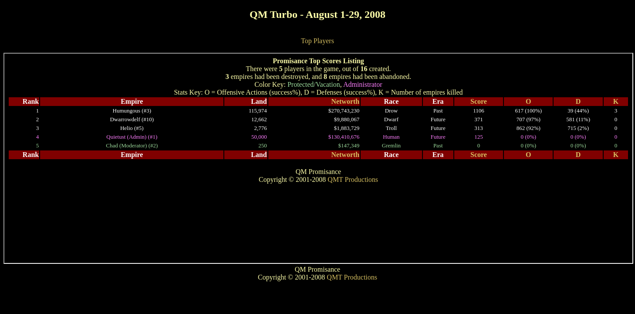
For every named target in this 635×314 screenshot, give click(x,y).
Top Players (317, 40)
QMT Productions (352, 277)
